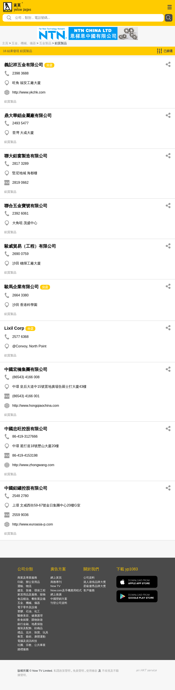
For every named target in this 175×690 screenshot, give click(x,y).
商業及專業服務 (27, 577)
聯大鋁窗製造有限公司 (25, 156)
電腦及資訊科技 (27, 641)
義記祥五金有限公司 (23, 64)
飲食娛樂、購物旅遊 (30, 619)
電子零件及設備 (27, 607)
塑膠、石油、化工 (28, 611)
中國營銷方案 (58, 598)
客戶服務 (89, 590)
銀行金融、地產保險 (30, 624)
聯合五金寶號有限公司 (25, 205)
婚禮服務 (23, 649)
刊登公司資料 (58, 603)
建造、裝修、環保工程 (31, 590)
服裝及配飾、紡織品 (30, 628)
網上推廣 (56, 594)
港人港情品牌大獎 (94, 582)
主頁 (5, 43)
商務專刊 (56, 582)
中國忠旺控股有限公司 (25, 428)
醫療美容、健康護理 (30, 615)
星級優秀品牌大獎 (94, 586)
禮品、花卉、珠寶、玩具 (32, 632)
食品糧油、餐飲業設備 (31, 598)
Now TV (55, 586)
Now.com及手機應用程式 (65, 590)
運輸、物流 (24, 586)
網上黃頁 (56, 577)
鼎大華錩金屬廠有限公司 (28, 115)
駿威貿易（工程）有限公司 (30, 246)
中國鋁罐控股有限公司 (25, 488)
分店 (49, 65)
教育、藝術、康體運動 (31, 636)
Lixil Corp (14, 328)
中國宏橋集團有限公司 (25, 369)
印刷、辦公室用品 (28, 582)
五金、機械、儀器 (24, 43)
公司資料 (89, 577)
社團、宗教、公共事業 (31, 645)
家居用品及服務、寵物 (31, 594)
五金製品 (45, 43)
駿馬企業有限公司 (21, 286)
